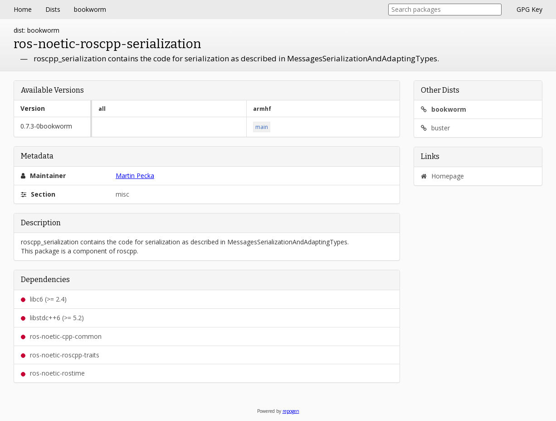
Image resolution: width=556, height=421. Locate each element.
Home (23, 9)
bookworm (90, 9)
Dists (52, 9)
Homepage (442, 176)
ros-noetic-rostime (53, 373)
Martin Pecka (135, 175)
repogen (291, 411)
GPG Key (529, 9)
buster (435, 128)
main (261, 127)
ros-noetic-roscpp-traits (60, 355)
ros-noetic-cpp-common (61, 336)
